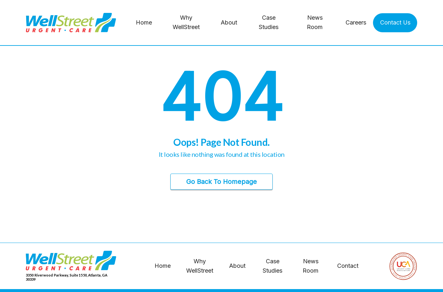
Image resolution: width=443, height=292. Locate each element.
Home (144, 22)
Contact (347, 265)
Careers (356, 22)
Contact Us (395, 22)
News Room (315, 22)
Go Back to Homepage (221, 182)
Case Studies (268, 22)
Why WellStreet (186, 22)
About (229, 22)
